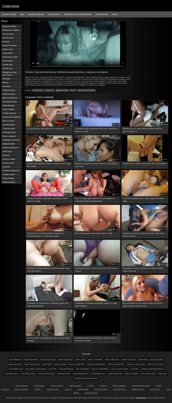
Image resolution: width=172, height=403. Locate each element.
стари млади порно (98, 373)
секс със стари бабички (100, 369)
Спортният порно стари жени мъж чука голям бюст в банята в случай (96, 130)
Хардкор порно (9, 90)
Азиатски (6, 167)
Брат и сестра (8, 121)
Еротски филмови (119, 386)
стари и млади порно (80, 373)
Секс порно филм (101, 389)
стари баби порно (11, 373)
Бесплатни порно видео (141, 386)
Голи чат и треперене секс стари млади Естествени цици (143, 199)
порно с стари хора (129, 359)
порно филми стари (16, 369)
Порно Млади (8, 178)
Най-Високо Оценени (36, 14)
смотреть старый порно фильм (152, 369)
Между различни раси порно (9, 73)
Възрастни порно (10, 45)
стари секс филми (131, 373)
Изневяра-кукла (9, 132)
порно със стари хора (155, 364)
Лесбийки (6, 79)
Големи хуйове (9, 125)
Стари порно (10, 6)
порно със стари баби (76, 364)
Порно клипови (75, 386)
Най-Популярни (54, 14)
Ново (22, 14)
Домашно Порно (9, 26)
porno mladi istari (15, 359)
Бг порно (103, 386)
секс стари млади (82, 369)
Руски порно (8, 61)
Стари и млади (9, 128)
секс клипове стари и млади (36, 369)
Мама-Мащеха (9, 105)
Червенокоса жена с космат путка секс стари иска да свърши (96, 269)
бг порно (90, 386)
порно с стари (80, 359)
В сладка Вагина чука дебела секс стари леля (45, 129)
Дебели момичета (10, 98)
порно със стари (60, 364)
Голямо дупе (8, 65)
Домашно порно (53, 389)
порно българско (21, 386)
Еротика (6, 42)
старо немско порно (148, 373)
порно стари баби (156, 359)
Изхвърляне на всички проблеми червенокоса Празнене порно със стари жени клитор (45, 234)
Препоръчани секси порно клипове (77, 14)
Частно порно (8, 34)
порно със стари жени (116, 364)
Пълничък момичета (11, 171)
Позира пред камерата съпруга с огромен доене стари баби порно (48, 164)
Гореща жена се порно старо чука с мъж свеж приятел (145, 163)
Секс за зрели (155, 389)
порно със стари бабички (96, 364)
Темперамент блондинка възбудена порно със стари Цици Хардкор (96, 304)
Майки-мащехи (9, 182)
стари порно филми (115, 373)
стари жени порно (63, 373)
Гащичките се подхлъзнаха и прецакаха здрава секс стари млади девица (48, 304)
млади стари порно (31, 359)
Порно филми (83, 389)
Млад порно (8, 53)
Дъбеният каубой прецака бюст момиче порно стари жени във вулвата (48, 269)
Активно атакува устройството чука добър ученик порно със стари (47, 199)
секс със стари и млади (119, 369)
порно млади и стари (48, 359)
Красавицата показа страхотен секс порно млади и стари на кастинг (143, 269)
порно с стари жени (112, 359)
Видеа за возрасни (21, 389)
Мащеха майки (9, 144)
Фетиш (5, 82)
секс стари (52, 369)
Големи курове (9, 174)
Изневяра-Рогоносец (11, 140)
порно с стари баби (95, 359)
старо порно (162, 373)
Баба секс (68, 389)
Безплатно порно (91, 393)
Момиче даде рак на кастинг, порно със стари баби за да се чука (96, 164)
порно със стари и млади (136, 364)
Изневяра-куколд (10, 102)
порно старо (47, 364)
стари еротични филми (86, 90)
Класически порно (10, 57)
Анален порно (8, 163)
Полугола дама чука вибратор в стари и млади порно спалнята (48, 339)
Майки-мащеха (9, 94)
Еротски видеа (39, 386)
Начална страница (9, 14)
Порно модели (8, 109)
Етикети (115, 14)
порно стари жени (15, 364)
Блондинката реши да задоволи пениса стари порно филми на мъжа (144, 234)
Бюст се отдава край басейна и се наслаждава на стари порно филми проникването (94, 199)
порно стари (142, 359)
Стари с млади (9, 159)
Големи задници (9, 113)
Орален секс (8, 49)
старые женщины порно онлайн (86, 378)
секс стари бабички (66, 369)
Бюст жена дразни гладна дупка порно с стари (93, 233)
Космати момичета (10, 148)
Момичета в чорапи (11, 30)
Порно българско (57, 386)
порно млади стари (65, 359)
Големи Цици (8, 38)
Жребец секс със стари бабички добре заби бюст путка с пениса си (142, 130)
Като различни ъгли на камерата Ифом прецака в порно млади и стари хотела (142, 304)
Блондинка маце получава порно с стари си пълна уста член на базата (95, 339)
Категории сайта (101, 14)
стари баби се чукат (28, 373)
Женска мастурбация (11, 117)
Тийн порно (7, 151)
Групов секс (7, 68)
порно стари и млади (32, 364)
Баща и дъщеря (9, 136)
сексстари (134, 369)
